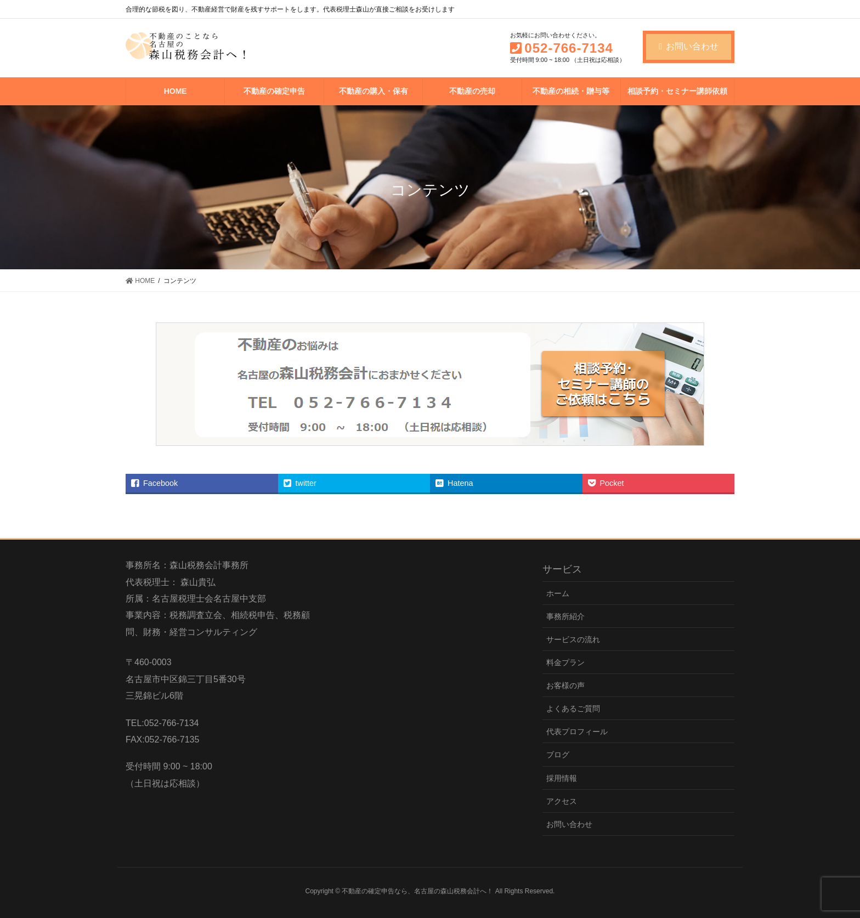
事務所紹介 (565, 616)
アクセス (561, 801)
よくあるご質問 (573, 708)
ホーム (557, 593)
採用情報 (561, 778)
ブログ (557, 754)
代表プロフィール (577, 731)
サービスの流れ (573, 639)
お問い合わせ (688, 46)
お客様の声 (565, 685)
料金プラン (565, 662)
